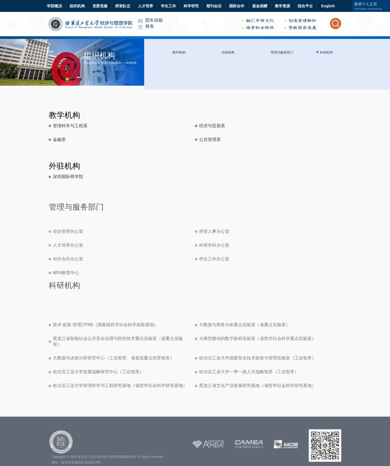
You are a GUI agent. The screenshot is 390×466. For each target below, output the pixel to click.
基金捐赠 (259, 6)
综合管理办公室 (68, 281)
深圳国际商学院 (68, 197)
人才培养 (145, 6)
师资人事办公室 (214, 281)
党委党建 (100, 6)
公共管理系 (210, 160)
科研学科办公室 (214, 295)
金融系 (59, 160)
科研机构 (131, 62)
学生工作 (168, 6)
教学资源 (282, 6)
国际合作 (236, 6)
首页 (104, 62)
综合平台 (305, 6)
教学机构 (179, 52)
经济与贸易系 (212, 147)
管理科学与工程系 (70, 147)
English (328, 6)
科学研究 (191, 6)
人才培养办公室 (68, 295)
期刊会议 (214, 6)
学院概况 (54, 6)
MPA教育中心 (66, 323)
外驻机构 (228, 52)
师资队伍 (122, 6)
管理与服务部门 (282, 52)
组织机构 (77, 6)
